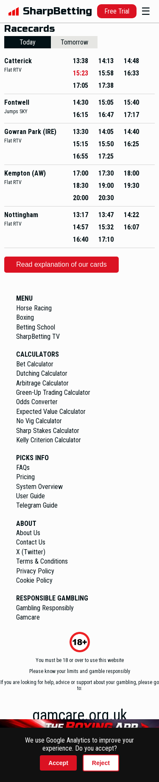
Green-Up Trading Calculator (53, 392)
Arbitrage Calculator (42, 383)
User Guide (30, 496)
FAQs (23, 468)
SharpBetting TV (38, 336)
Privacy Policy (35, 571)
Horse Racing (34, 308)
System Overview (39, 487)
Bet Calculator (34, 364)
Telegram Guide (37, 505)
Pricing (25, 477)
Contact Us (30, 542)
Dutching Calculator (41, 373)
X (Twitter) (30, 552)
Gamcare (28, 617)
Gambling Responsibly (45, 608)
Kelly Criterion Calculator (48, 440)
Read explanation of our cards (61, 264)
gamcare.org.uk (79, 715)
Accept (58, 763)
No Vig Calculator (39, 421)
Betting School (35, 327)
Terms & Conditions (42, 561)
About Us (28, 533)
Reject (101, 763)
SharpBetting (57, 11)
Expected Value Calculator (51, 412)
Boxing (25, 317)
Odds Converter (37, 402)
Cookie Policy (34, 580)
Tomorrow (74, 42)
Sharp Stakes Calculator (47, 431)
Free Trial (116, 11)
